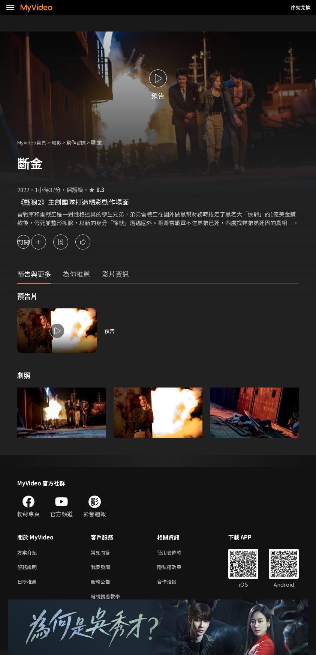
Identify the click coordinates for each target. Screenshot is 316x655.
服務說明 (28, 568)
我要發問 (102, 568)
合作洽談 (173, 584)
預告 (109, 331)
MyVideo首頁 (34, 142)
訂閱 (32, 242)
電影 (62, 142)
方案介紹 (28, 553)
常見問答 (102, 553)
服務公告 (102, 584)
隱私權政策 (176, 568)
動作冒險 (84, 142)
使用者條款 (176, 553)
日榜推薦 (28, 584)
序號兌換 (300, 7)
